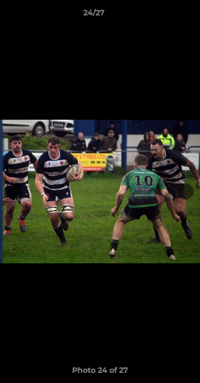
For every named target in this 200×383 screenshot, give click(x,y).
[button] (161, 15)
